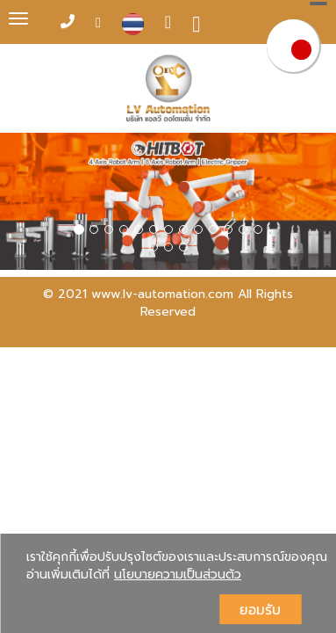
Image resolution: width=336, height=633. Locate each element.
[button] (25, 204)
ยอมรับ (260, 609)
